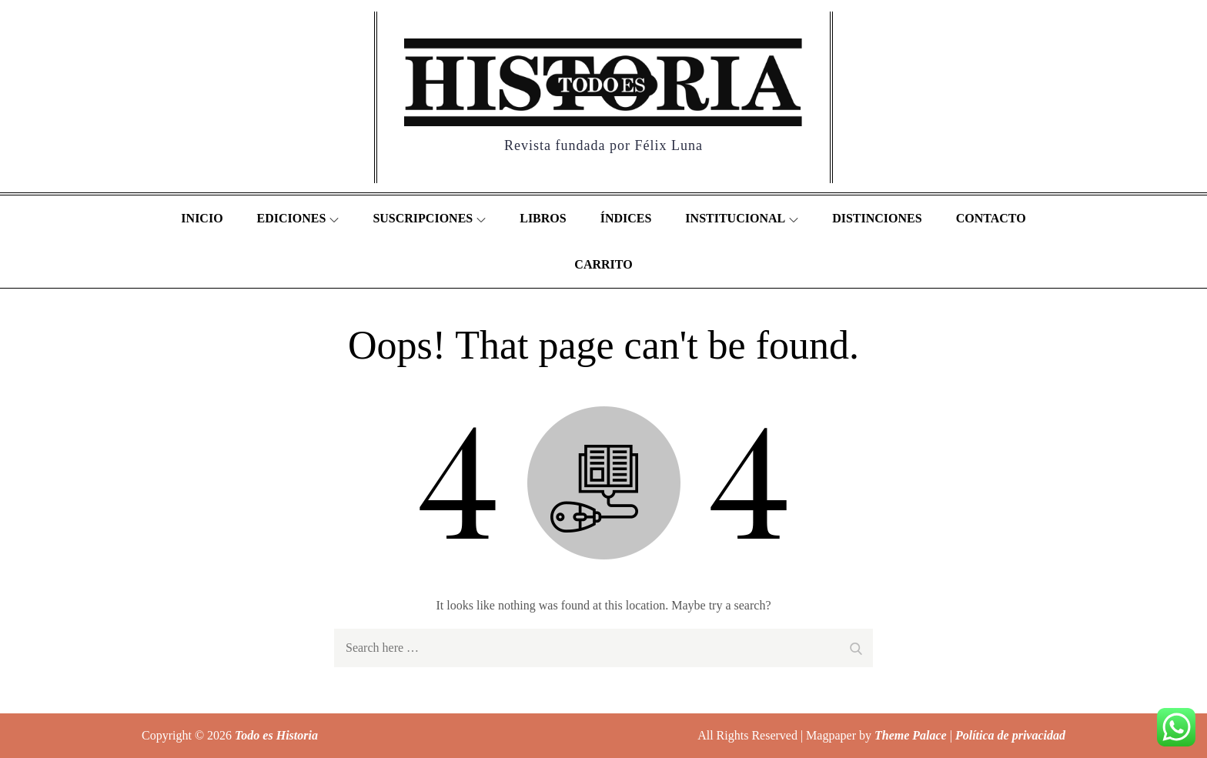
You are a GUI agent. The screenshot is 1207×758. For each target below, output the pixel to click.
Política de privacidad (1010, 735)
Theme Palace (910, 735)
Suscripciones (429, 218)
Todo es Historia (276, 735)
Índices (626, 218)
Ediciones (298, 218)
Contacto (991, 218)
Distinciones (876, 218)
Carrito (603, 264)
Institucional (741, 218)
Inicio (201, 218)
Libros (543, 218)
